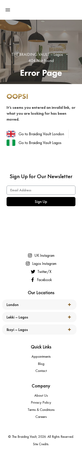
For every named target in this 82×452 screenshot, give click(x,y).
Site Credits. (41, 444)
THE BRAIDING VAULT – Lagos (37, 54)
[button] (7, 9)
